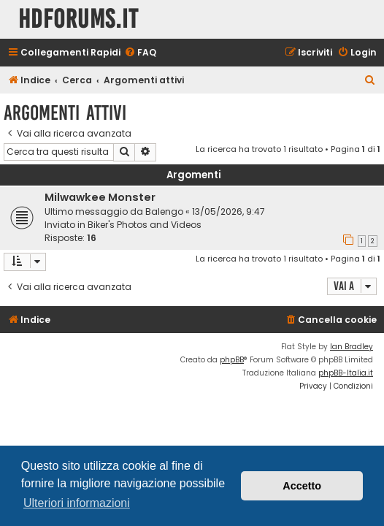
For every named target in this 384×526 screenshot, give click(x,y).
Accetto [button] (302, 486)
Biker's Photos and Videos (144, 224)
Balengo (164, 211)
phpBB (232, 359)
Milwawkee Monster (100, 197)
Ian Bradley (351, 346)
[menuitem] (140, 53)
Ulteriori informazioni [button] (76, 503)
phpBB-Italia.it (345, 372)
